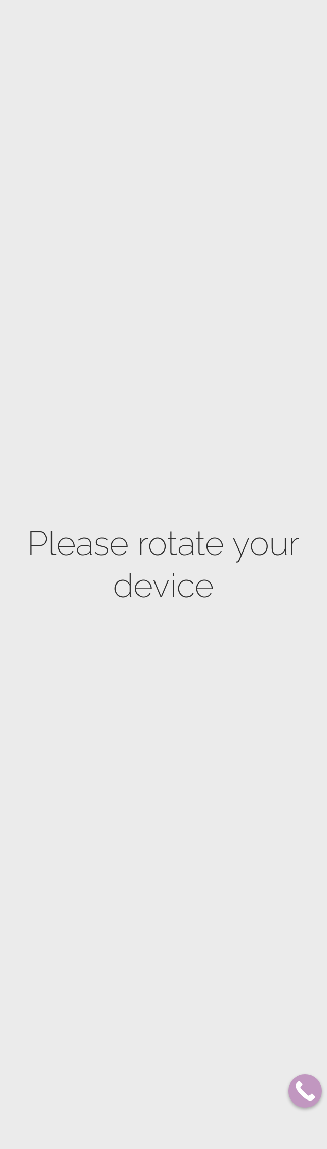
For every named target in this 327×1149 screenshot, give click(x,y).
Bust (107, 675)
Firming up (115, 615)
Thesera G (114, 1006)
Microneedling (122, 736)
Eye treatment (122, 901)
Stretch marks (122, 630)
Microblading (120, 961)
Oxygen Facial (121, 871)
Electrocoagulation (131, 856)
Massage (112, 555)
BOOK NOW (223, 27)
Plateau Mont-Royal (56, 27)
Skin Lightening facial (133, 796)
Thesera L (114, 1036)
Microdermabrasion (130, 721)
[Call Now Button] (305, 1091)
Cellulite (114, 645)
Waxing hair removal (131, 1112)
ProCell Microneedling (134, 751)
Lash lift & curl (124, 976)
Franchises (169, 28)
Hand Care (115, 570)
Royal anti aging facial (134, 826)
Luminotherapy (123, 931)
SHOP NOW (280, 27)
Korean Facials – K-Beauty (139, 991)
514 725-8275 (271, 539)
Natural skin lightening (136, 690)
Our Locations (124, 28)
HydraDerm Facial (127, 886)
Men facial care (123, 946)
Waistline (114, 660)
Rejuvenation (120, 841)
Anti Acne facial (124, 811)
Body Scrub (117, 540)
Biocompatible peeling (133, 781)
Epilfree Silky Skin (127, 1067)
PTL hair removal (125, 1097)
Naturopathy (120, 600)
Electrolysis (118, 1082)
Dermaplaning (121, 766)
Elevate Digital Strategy (210, 1130)
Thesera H (115, 1021)
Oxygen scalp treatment (137, 916)
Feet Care (114, 585)
